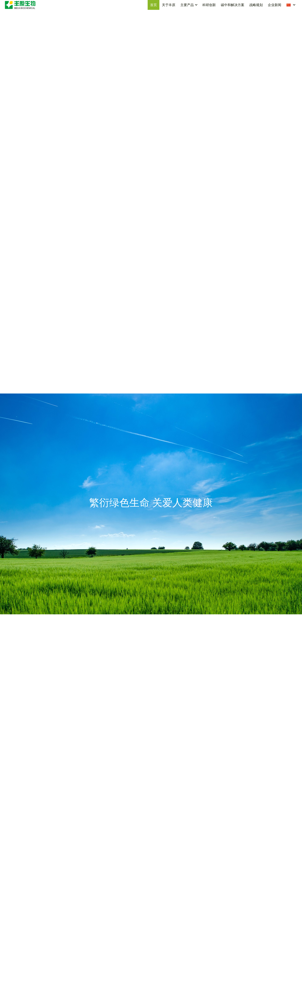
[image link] (20, 4)
